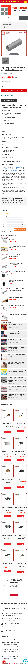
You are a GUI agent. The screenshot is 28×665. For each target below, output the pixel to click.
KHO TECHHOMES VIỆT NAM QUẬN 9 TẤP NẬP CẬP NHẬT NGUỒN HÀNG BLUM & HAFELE (16, 364)
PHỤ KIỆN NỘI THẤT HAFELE (13, 23)
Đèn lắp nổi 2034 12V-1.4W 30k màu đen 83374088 (21, 509)
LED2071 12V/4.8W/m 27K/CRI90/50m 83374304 (7, 509)
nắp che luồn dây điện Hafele (16, 297)
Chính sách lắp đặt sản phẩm (8, 658)
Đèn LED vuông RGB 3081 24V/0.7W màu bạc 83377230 (7, 453)
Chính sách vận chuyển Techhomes (10, 649)
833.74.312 (21, 479)
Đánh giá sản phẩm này (19, 229)
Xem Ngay (7, 432)
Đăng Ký (14, 595)
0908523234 (15, 1)
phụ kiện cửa (19, 168)
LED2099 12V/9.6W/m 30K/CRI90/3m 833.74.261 (7, 537)
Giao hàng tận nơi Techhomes (8, 651)
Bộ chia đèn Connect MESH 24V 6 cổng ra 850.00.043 (20, 537)
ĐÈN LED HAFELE (7, 24)
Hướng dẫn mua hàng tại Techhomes (10, 642)
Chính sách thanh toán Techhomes (9, 644)
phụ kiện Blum (14, 170)
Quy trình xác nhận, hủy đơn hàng (9, 656)
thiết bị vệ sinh (19, 167)
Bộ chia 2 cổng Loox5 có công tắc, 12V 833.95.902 (20, 565)
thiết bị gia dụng (8, 188)
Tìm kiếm (23, 18)
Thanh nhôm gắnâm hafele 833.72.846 (18, 314)
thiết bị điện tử (7, 168)
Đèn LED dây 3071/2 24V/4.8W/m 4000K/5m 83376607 (20, 453)
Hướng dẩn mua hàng (7, 95)
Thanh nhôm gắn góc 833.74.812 (16, 305)
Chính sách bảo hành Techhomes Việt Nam (12, 640)
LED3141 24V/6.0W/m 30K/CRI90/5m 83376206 (7, 481)
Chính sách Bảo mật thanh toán (9, 654)
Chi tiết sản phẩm (8, 100)
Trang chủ (4, 23)
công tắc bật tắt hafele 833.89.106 (17, 271)
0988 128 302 (5, 1)
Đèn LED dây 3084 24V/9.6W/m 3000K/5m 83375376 (7, 425)
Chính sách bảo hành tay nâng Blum (10, 647)
